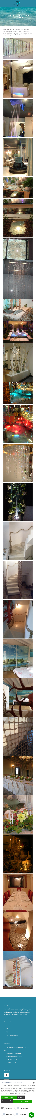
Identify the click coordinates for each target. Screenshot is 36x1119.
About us (8, 1026)
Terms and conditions (12, 1035)
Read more (24, 1093)
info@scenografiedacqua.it (13, 1053)
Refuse (21, 1097)
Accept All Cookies (22, 1101)
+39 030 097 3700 (11, 1059)
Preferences (24, 1108)
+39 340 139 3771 (11, 1062)
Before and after (10, 1029)
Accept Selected (9, 1097)
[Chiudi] (33, 1082)
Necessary (9, 1108)
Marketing (22, 1114)
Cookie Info (7, 1101)
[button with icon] (6, 1075)
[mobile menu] (33, 3)
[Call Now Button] (31, 1115)
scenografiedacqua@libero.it (14, 1056)
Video (7, 1032)
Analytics (9, 1114)
